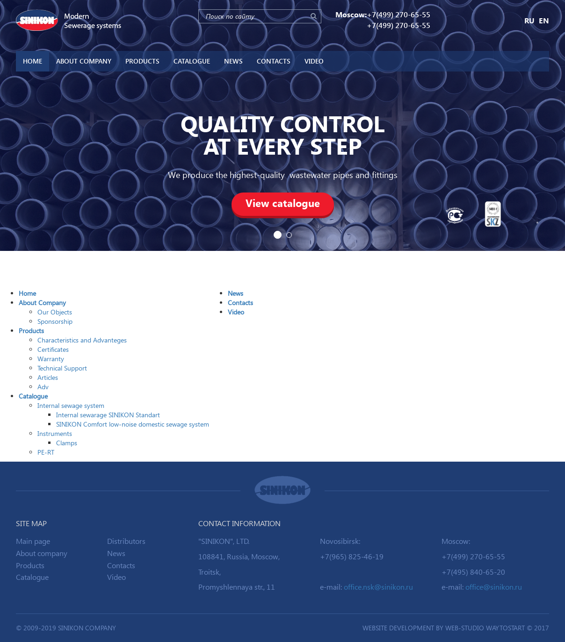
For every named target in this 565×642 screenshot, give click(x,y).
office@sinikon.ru (493, 587)
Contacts (273, 61)
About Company (83, 61)
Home (32, 61)
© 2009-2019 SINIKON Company (66, 627)
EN (544, 20)
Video (314, 61)
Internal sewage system (70, 405)
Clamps (66, 442)
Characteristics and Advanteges (82, 339)
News (233, 61)
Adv (43, 386)
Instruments (54, 433)
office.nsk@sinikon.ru (378, 587)
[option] (282, 125)
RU (529, 20)
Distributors (126, 541)
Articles (47, 377)
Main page (33, 541)
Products (142, 61)
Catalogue (192, 61)
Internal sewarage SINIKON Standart (108, 414)
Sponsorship (54, 321)
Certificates (53, 349)
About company (41, 553)
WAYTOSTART (505, 627)
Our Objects (54, 311)
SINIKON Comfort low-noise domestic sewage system (132, 424)
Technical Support (62, 368)
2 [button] (289, 235)
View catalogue (283, 203)
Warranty (50, 358)
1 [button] (278, 235)
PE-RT (45, 452)
